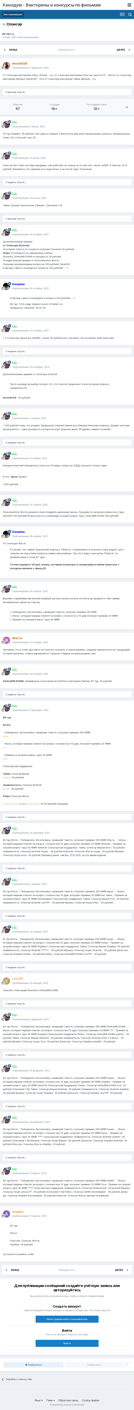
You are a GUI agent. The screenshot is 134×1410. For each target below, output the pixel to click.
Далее (121, 49)
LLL (12, 33)
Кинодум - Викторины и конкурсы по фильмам (52, 5)
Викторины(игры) (28, 37)
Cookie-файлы (90, 1400)
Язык (39, 1400)
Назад (13, 49)
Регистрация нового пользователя (67, 1319)
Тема (50, 1400)
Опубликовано (30, 67)
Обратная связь (68, 1400)
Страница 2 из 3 (67, 49)
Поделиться (33, 1364)
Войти (67, 1343)
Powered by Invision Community (67, 1404)
